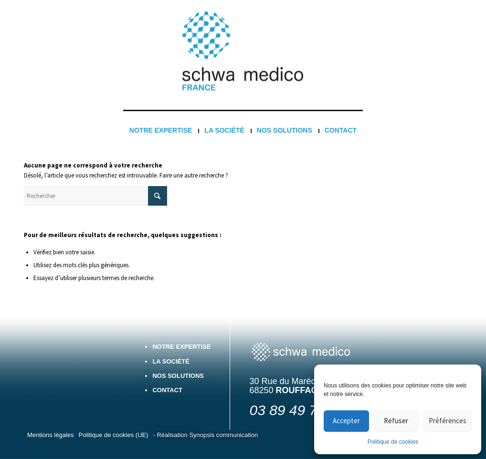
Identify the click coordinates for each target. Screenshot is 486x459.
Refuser (396, 420)
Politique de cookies (393, 441)
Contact (167, 390)
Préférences (447, 420)
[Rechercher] (95, 196)
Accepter (346, 420)
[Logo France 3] (243, 51)
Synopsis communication (223, 434)
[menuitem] (160, 130)
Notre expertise (181, 346)
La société (171, 361)
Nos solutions (178, 375)
